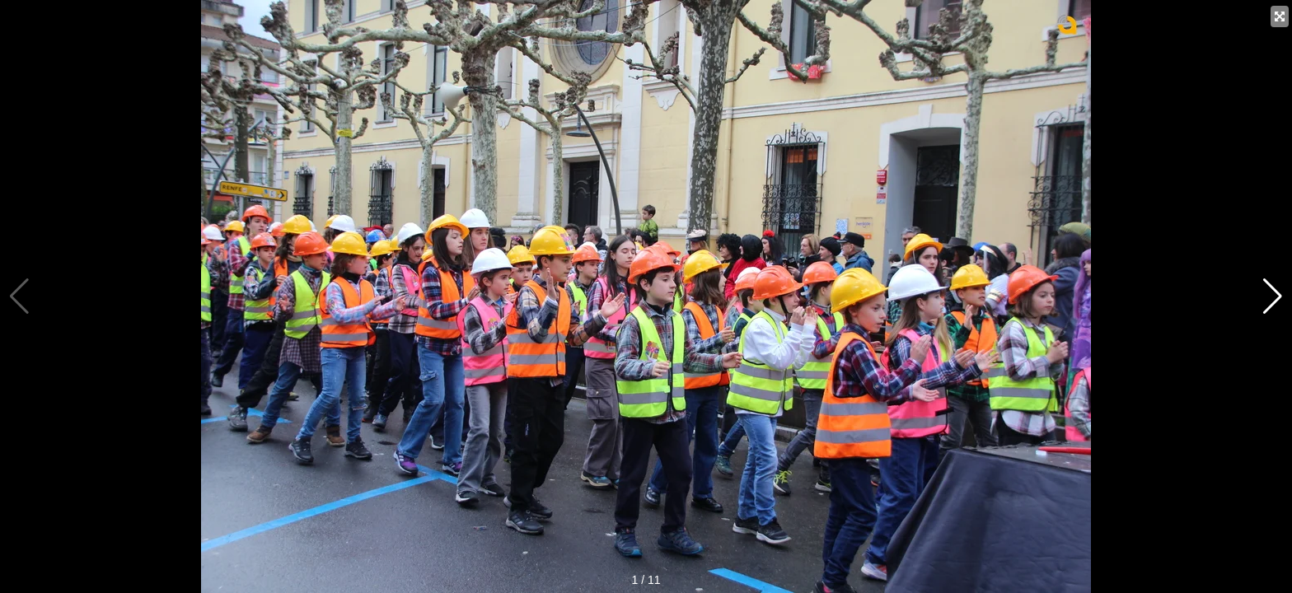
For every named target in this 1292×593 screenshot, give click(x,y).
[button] (1273, 296)
